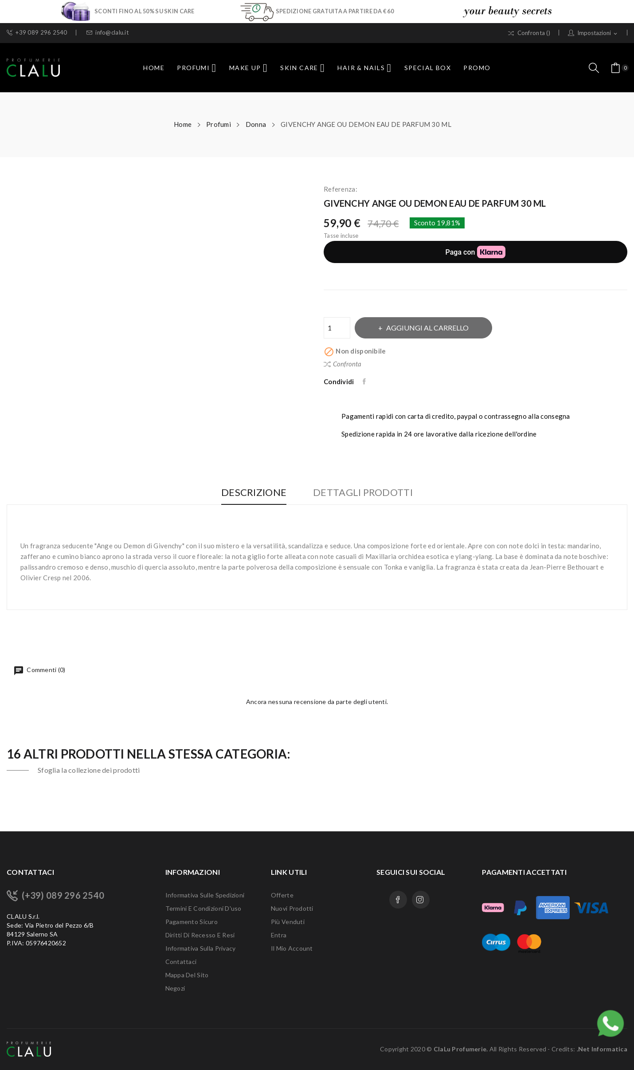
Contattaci (181, 961)
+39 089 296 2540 (37, 32)
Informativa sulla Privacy (200, 948)
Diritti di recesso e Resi (200, 935)
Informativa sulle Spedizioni (205, 895)
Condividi (365, 381)
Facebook (398, 900)
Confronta (342, 364)
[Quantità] (337, 327)
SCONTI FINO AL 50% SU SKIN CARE (144, 11)
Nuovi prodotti (292, 908)
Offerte (282, 895)
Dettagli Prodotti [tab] (364, 492)
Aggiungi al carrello (428, 327)
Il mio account (292, 948)
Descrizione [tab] (253, 492)
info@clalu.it (107, 32)
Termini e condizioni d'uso (203, 908)
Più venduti (288, 921)
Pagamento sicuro (191, 921)
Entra (278, 935)
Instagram (421, 900)
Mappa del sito (187, 975)
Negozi (175, 988)
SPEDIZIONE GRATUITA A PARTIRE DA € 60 (334, 11)
